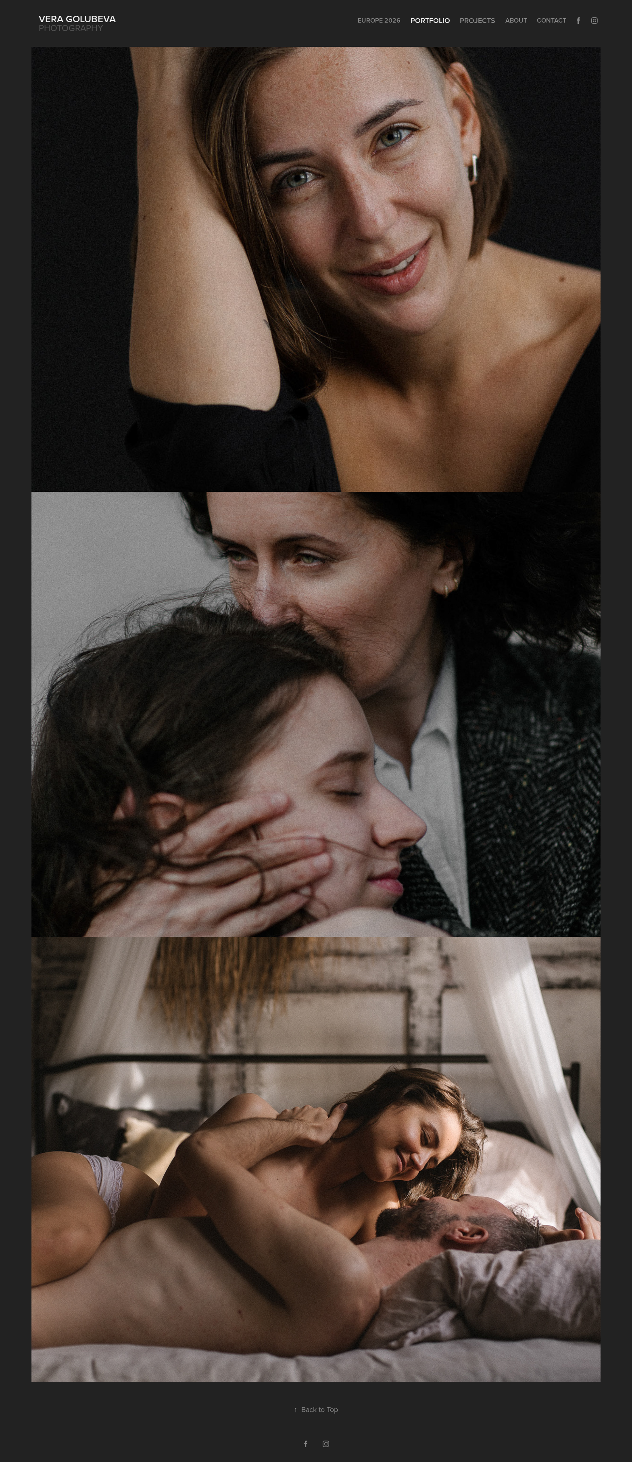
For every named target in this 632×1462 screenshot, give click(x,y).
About (516, 20)
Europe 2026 (379, 20)
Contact (551, 20)
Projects (477, 20)
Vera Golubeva (77, 19)
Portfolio (430, 20)
